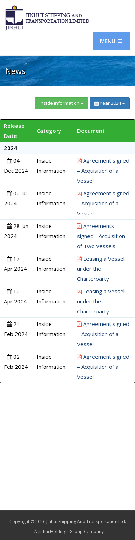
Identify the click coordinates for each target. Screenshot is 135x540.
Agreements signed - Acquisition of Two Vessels (101, 236)
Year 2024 (109, 103)
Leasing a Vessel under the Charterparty (101, 268)
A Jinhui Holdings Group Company (69, 532)
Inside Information (62, 103)
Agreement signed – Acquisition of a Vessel (103, 170)
